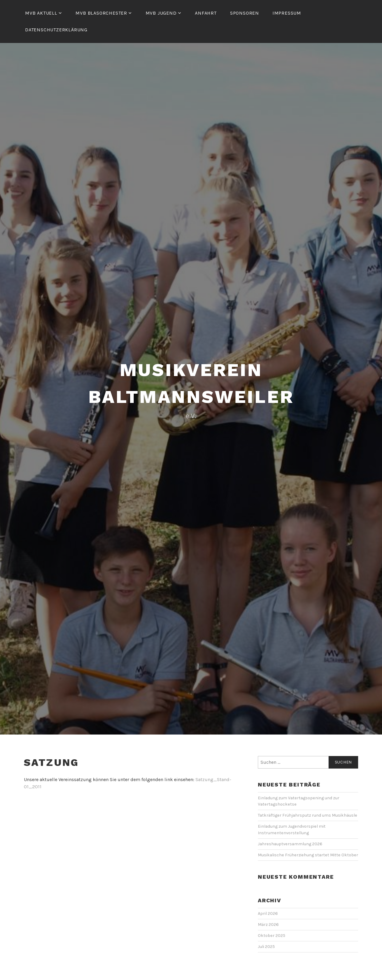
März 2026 (268, 924)
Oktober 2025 (271, 935)
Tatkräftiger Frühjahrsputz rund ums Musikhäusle (308, 815)
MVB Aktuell (41, 13)
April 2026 (268, 913)
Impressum (286, 13)
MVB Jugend (161, 13)
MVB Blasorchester (101, 13)
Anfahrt (206, 13)
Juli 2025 (266, 946)
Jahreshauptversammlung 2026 (290, 843)
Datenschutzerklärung (56, 30)
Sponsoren (244, 13)
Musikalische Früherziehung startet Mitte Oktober (308, 855)
